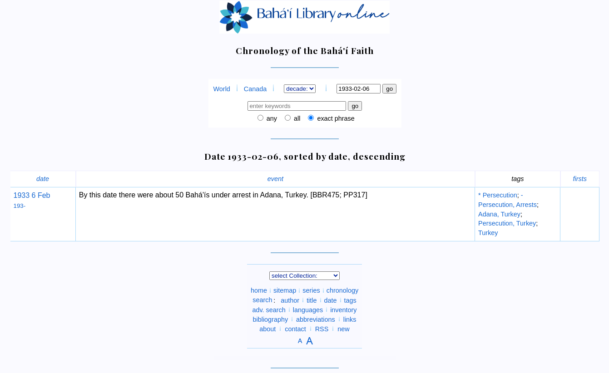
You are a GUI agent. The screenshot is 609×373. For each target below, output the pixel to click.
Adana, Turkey (499, 214)
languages (308, 309)
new (343, 328)
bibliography (270, 319)
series (311, 290)
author (290, 300)
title (312, 300)
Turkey (488, 232)
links (349, 319)
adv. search (268, 309)
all (296, 118)
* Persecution (497, 195)
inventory (343, 309)
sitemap (284, 290)
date (42, 178)
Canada (255, 89)
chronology (342, 290)
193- (20, 205)
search (262, 300)
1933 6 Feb (32, 195)
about (267, 328)
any (271, 118)
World (221, 89)
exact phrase (334, 118)
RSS (322, 328)
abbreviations (315, 319)
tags (350, 300)
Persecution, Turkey (507, 223)
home (259, 290)
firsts (580, 178)
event (275, 178)
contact (295, 328)
